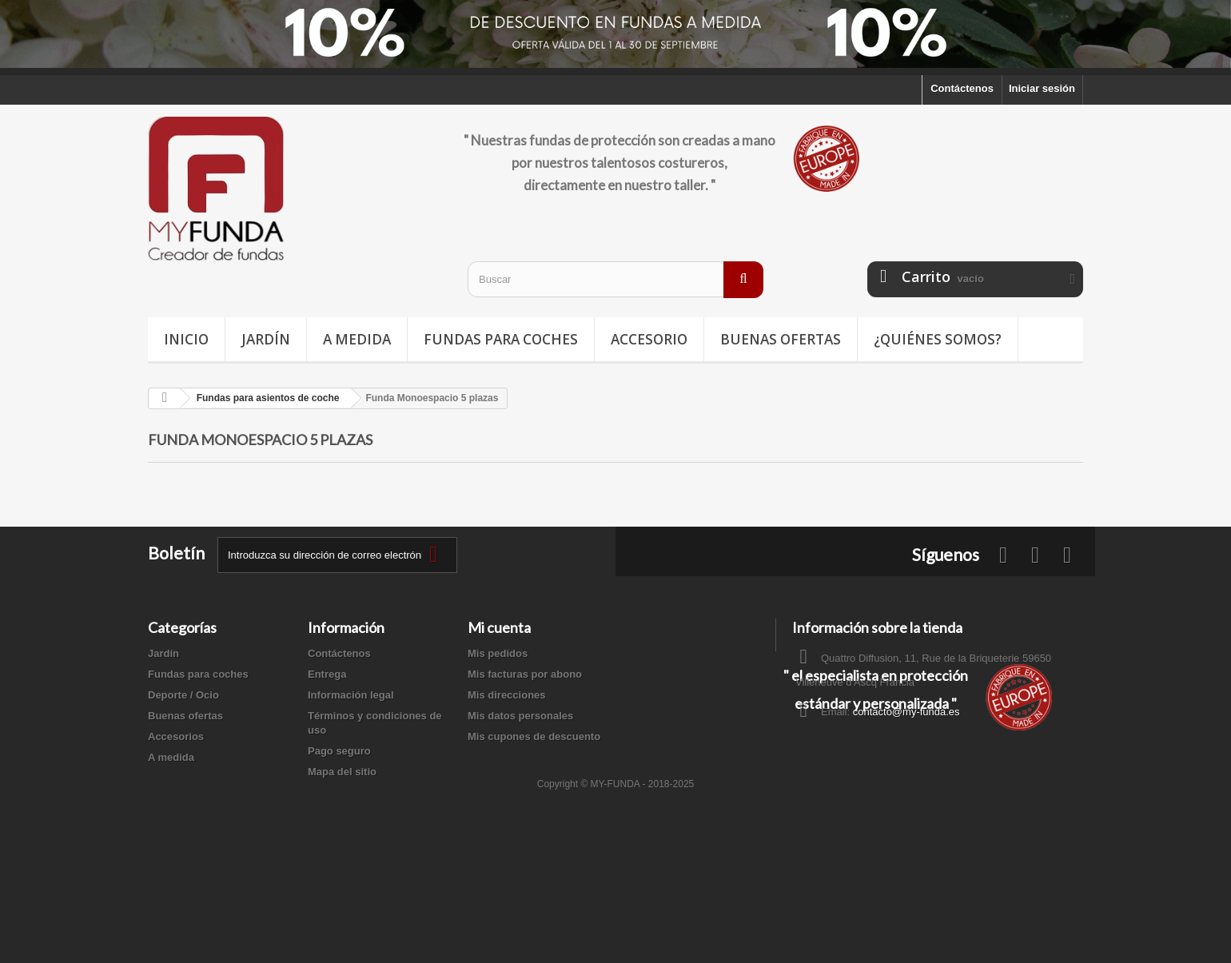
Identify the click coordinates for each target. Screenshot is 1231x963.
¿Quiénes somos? (938, 339)
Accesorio (649, 339)
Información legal (351, 695)
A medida (357, 339)
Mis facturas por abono (525, 674)
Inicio (186, 339)
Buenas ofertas (780, 339)
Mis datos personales (520, 716)
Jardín (265, 339)
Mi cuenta (499, 627)
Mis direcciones (507, 695)
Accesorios (176, 736)
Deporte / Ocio (183, 695)
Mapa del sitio (342, 772)
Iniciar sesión (1042, 88)
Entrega (327, 674)
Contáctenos (962, 88)
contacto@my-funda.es (906, 712)
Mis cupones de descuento (534, 736)
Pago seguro (339, 751)
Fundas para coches (501, 339)
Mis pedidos (498, 653)
